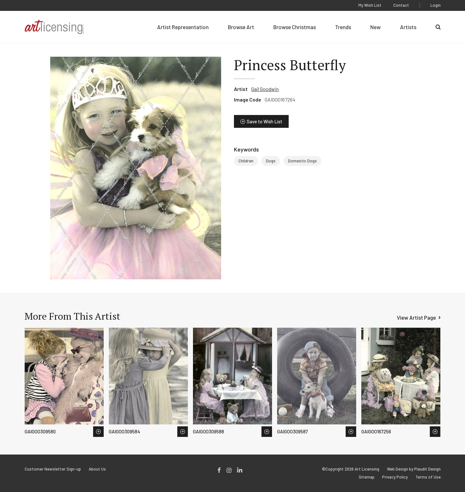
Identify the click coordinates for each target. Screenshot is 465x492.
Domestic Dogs (302, 160)
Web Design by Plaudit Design (414, 469)
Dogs (271, 160)
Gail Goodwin (265, 89)
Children (245, 160)
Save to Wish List (264, 121)
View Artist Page (416, 317)
